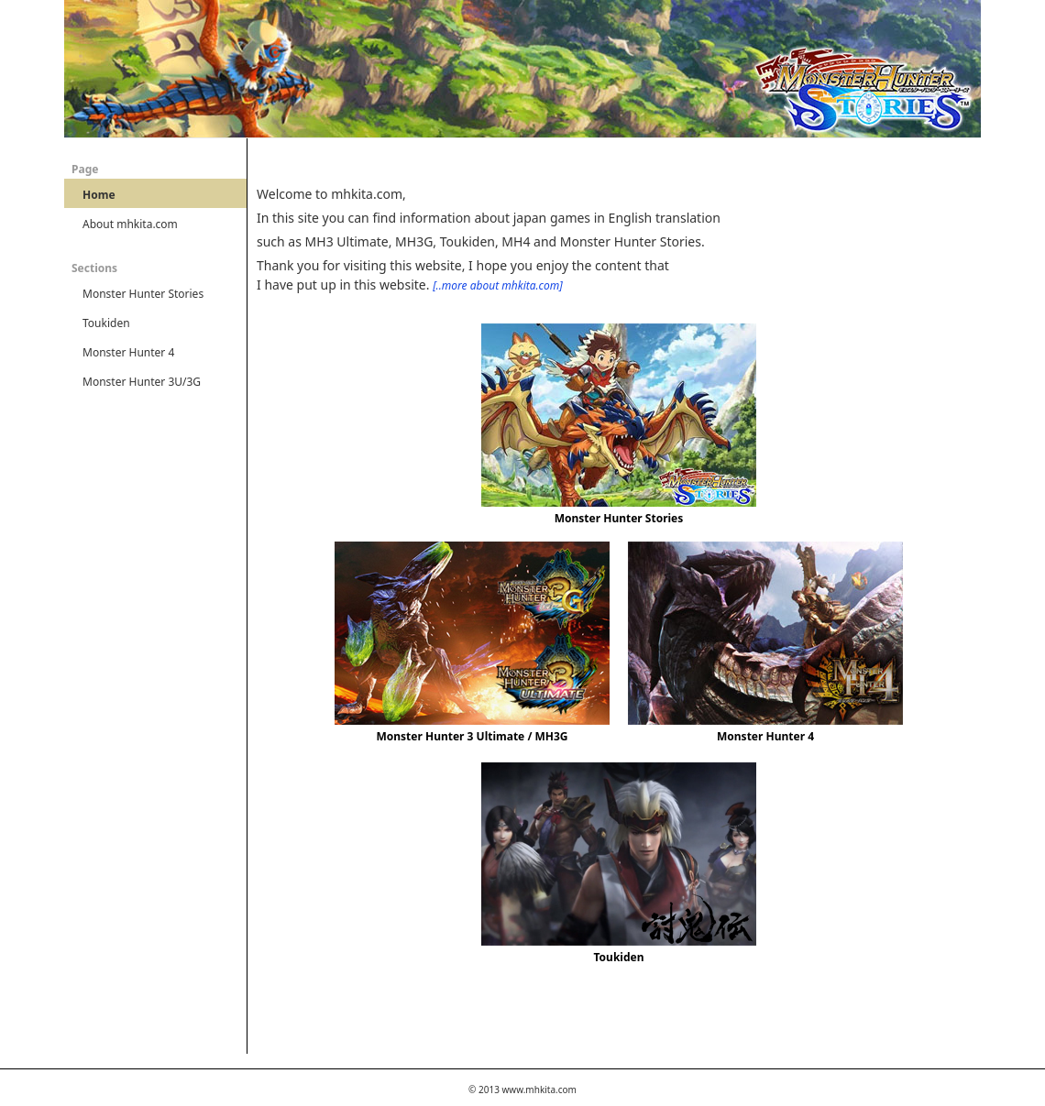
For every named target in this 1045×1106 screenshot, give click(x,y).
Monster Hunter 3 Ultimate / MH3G (471, 736)
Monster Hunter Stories (619, 518)
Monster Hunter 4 (765, 736)
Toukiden (619, 957)
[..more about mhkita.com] (498, 285)
